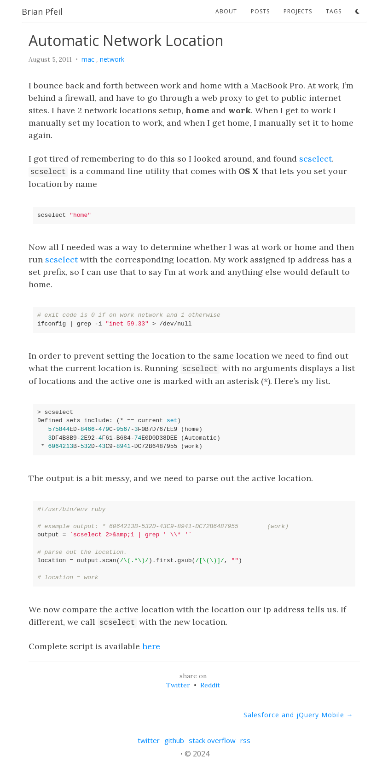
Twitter (178, 685)
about (226, 11)
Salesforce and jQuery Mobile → (298, 714)
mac (87, 59)
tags (334, 11)
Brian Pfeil (42, 11)
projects (298, 11)
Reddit (210, 685)
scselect (315, 158)
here (151, 646)
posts (260, 11)
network (112, 59)
